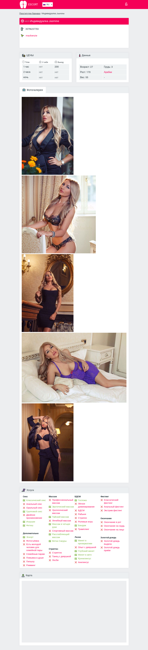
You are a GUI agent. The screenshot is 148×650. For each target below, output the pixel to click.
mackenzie (29, 35)
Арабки (108, 72)
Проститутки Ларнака (29, 13)
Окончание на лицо (114, 529)
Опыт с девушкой (87, 547)
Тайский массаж (60, 517)
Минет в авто (85, 554)
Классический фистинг (111, 501)
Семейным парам (35, 554)
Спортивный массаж (62, 530)
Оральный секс (34, 507)
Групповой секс (34, 511)
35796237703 (32, 29)
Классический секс (36, 500)
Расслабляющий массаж (60, 536)
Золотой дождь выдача (112, 542)
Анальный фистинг (114, 506)
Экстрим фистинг (113, 510)
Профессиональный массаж (62, 501)
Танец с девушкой (61, 556)
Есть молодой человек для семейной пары (34, 547)
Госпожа (82, 500)
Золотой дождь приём (112, 549)
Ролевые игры (85, 521)
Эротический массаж (63, 506)
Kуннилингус (84, 558)
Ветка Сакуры (59, 541)
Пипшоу (30, 561)
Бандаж (82, 525)
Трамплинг (83, 529)
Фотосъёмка (32, 540)
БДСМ (81, 510)
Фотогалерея (32, 89)
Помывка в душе (35, 557)
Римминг (30, 565)
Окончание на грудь (114, 526)
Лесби (55, 560)
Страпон (82, 518)
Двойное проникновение (34, 516)
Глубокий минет (86, 551)
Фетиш (29, 525)
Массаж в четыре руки (61, 525)
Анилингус (83, 562)
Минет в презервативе (85, 542)
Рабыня (82, 514)
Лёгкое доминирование (86, 505)
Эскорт (30, 537)
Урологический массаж (60, 511)
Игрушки (30, 521)
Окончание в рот (112, 522)
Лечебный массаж (61, 520)
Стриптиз (57, 552)
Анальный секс (34, 504)
